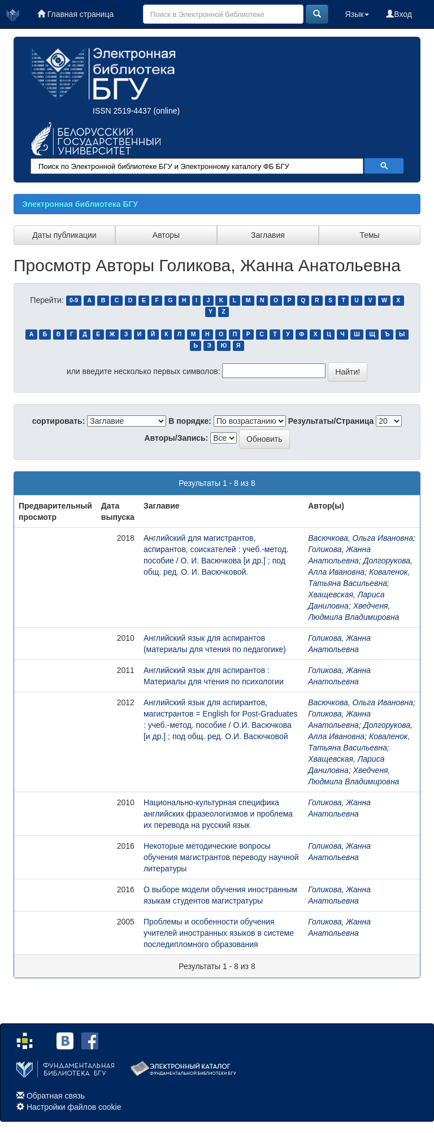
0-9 (74, 300)
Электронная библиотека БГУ (80, 204)
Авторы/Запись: (177, 437)
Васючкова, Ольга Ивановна (360, 537)
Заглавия (268, 235)
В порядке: (189, 421)
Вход (399, 14)
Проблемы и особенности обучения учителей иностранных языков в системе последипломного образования (219, 933)
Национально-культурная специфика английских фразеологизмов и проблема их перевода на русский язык (218, 814)
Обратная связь (56, 1095)
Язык (357, 14)
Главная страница (75, 14)
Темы (369, 235)
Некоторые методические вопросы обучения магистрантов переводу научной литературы (221, 857)
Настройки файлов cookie (74, 1107)
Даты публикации (64, 235)
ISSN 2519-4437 (122, 110)
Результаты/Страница (331, 421)
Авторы (166, 235)
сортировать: (58, 421)
